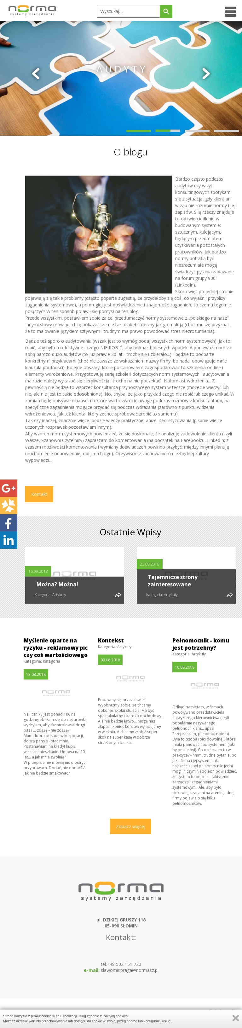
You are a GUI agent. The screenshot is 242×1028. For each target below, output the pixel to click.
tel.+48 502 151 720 (121, 964)
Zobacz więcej (130, 826)
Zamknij (236, 1018)
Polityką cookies (115, 1016)
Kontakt (39, 494)
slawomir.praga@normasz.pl (121, 970)
